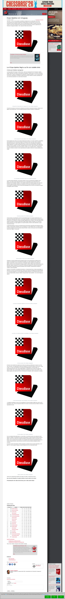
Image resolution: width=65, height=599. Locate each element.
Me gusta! (37, 19)
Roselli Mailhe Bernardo (15, 514)
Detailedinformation (47, 597)
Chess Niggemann (38, 565)
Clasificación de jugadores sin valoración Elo (16, 542)
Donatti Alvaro (14, 532)
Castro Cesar (14, 523)
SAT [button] (19, 8)
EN (34, 14)
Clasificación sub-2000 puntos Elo (14, 540)
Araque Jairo (14, 520)
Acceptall (61, 597)
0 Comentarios (41, 19)
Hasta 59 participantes (10, 539)
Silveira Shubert (14, 517)
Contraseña (9, 582)
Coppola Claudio (14, 536)
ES (35, 14)
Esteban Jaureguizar (14, 570)
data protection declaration (45, 594)
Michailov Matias (14, 526)
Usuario (9, 581)
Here (6, 594)
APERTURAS (14, 8)
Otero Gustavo (14, 513)
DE (33, 14)
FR (36, 14)
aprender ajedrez (25, 8)
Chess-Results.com (12, 559)
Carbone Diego (14, 511)
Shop (5, 8)
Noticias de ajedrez (15, 14)
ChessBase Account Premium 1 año (19, 545)
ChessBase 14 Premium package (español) (18, 54)
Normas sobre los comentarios (11, 579)
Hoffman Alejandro (14, 508)
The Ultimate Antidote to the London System (54, 576)
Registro (15, 583)
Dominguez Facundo (15, 529)
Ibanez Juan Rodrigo (15, 510)
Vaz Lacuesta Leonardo (15, 535)
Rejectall (54, 597)
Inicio (10, 8)
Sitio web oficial (11, 558)
